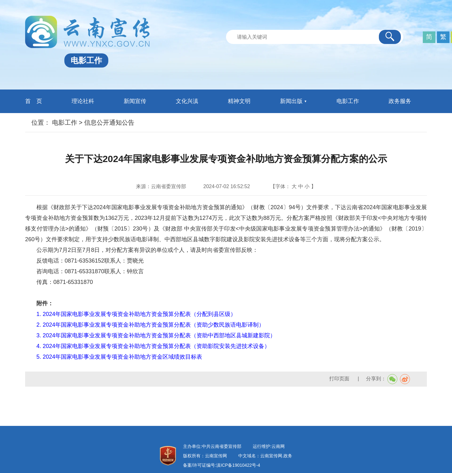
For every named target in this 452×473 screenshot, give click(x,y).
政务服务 (400, 101)
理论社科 (83, 101)
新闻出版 (291, 101)
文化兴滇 (187, 101)
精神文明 (239, 101)
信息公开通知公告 (109, 122)
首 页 (33, 101)
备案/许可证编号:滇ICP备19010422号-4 (221, 465)
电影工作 (347, 101)
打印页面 (340, 378)
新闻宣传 (135, 101)
